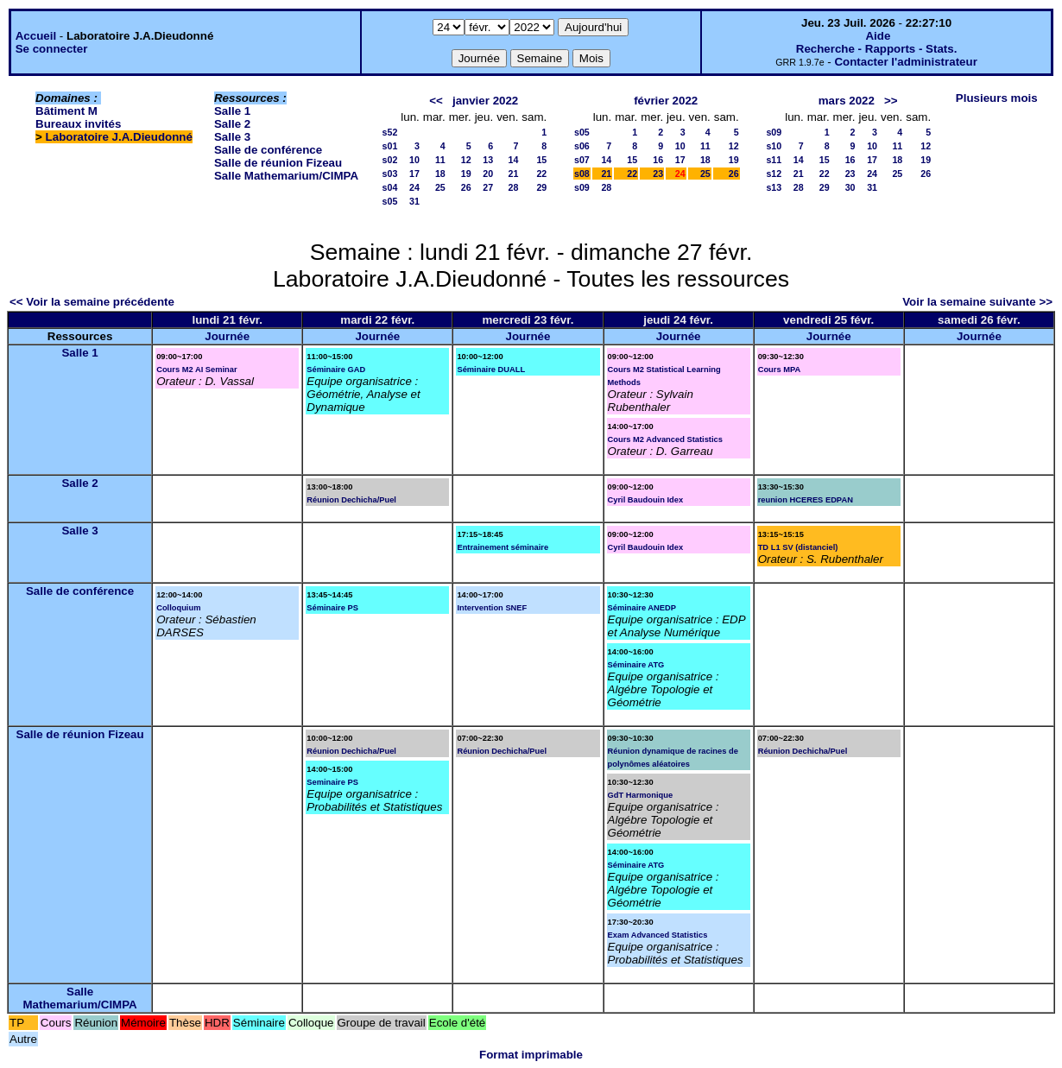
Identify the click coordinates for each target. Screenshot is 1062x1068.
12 (466, 160)
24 (414, 187)
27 (488, 187)
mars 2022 (847, 100)
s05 (390, 201)
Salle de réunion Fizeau (278, 162)
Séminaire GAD (336, 369)
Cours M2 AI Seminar (196, 369)
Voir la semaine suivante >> (977, 301)
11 (440, 160)
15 (541, 160)
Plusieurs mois (997, 98)
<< (436, 100)
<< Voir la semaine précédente (91, 301)
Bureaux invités (78, 123)
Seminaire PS (332, 782)
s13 (773, 187)
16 (658, 160)
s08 (582, 173)
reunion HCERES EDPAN (805, 500)
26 (466, 187)
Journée (227, 336)
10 (414, 160)
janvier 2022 (485, 100)
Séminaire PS (332, 608)
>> (891, 100)
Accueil (36, 35)
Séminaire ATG (636, 664)
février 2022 (666, 100)
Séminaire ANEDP (642, 608)
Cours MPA (779, 369)
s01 (390, 146)
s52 (390, 132)
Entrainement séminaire (502, 547)
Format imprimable (531, 1054)
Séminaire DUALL (491, 369)
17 (414, 173)
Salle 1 (232, 110)
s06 (582, 146)
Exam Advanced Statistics (658, 935)
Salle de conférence (268, 149)
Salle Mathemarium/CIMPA (286, 175)
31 (414, 201)
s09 (582, 187)
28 (514, 187)
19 (466, 173)
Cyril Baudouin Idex (646, 500)
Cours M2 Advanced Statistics (665, 439)
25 (440, 187)
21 (514, 173)
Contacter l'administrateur (905, 61)
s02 (390, 160)
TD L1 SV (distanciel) (798, 547)
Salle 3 (232, 136)
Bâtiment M (66, 110)
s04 (390, 187)
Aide (877, 35)
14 (514, 160)
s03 (390, 173)
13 (488, 160)
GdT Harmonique (640, 795)
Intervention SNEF (492, 608)
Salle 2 (232, 123)
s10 (773, 146)
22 (541, 173)
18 (440, 173)
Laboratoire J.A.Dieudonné (119, 136)
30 (850, 187)
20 (488, 173)
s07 (582, 160)
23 (658, 173)
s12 (773, 173)
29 (541, 187)
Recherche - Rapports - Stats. (877, 48)
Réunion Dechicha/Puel (351, 500)
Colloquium (178, 608)
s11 (773, 160)
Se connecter (52, 48)
